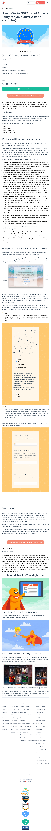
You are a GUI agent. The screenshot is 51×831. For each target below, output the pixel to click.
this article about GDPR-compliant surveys (26, 102)
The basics (5, 68)
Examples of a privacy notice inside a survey (15, 73)
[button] (6, 717)
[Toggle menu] (47, 2)
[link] (3, 84)
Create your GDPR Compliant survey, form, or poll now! (25, 96)
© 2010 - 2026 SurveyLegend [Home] (25, 779)
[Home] (25, 781)
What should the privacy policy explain (13, 70)
